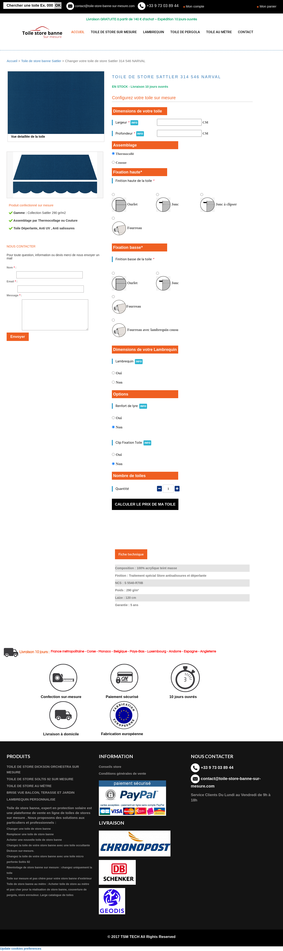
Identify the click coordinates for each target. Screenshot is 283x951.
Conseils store (110, 767)
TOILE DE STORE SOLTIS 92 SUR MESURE (41, 779)
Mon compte (195, 6)
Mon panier (267, 6)
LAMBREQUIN (151, 32)
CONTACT (241, 32)
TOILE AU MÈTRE (215, 32)
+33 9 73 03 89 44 (162, 6)
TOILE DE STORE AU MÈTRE (30, 786)
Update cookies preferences (20, 949)
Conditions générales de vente (123, 774)
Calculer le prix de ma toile (145, 504)
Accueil (12, 61)
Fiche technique (131, 554)
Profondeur (129, 133)
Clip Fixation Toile (133, 442)
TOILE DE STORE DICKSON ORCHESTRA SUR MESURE (44, 769)
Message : (14, 295)
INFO (134, 123)
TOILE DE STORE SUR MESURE (113, 32)
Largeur (126, 122)
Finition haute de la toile (134, 180)
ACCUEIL (77, 32)
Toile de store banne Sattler (42, 61)
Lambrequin (129, 361)
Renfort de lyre (131, 406)
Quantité (122, 489)
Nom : (11, 267)
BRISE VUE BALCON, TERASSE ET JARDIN (42, 793)
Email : (12, 281)
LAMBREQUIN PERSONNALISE (32, 800)
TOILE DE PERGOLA (182, 32)
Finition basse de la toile (134, 259)
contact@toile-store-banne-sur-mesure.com (104, 6)
